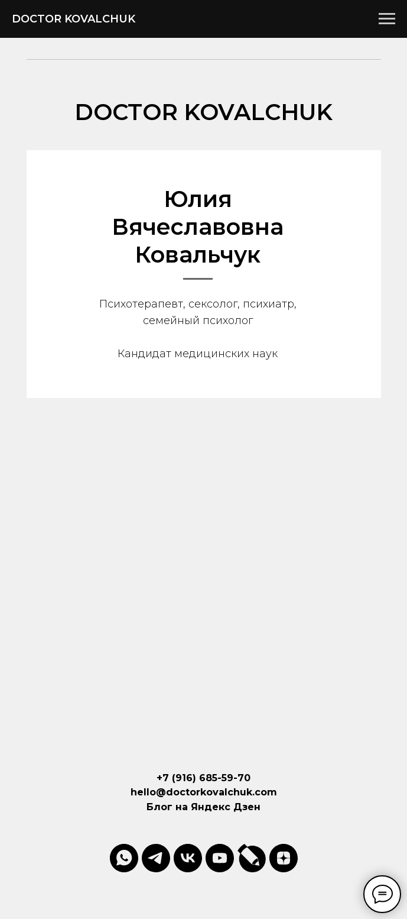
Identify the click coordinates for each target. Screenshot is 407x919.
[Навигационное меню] (387, 19)
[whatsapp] (124, 858)
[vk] (188, 858)
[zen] (283, 858)
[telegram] (156, 858)
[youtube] (220, 858)
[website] (251, 858)
